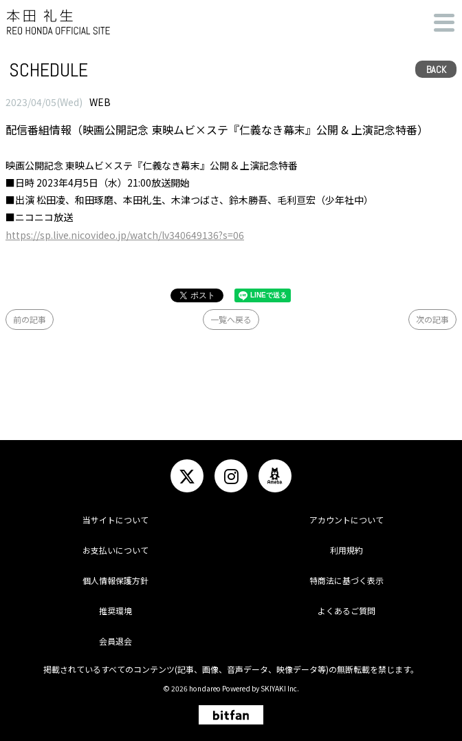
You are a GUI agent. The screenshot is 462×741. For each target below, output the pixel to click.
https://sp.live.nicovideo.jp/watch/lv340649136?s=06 (125, 235)
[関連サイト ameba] (275, 475)
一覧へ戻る (231, 319)
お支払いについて (115, 550)
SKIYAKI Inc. (280, 688)
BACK (436, 69)
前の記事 (29, 319)
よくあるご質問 (346, 610)
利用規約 (346, 550)
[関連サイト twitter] (187, 475)
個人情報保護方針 (115, 580)
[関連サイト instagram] (231, 475)
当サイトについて (115, 519)
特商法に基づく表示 (346, 580)
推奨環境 (115, 610)
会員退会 (115, 641)
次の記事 (432, 319)
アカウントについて (346, 519)
